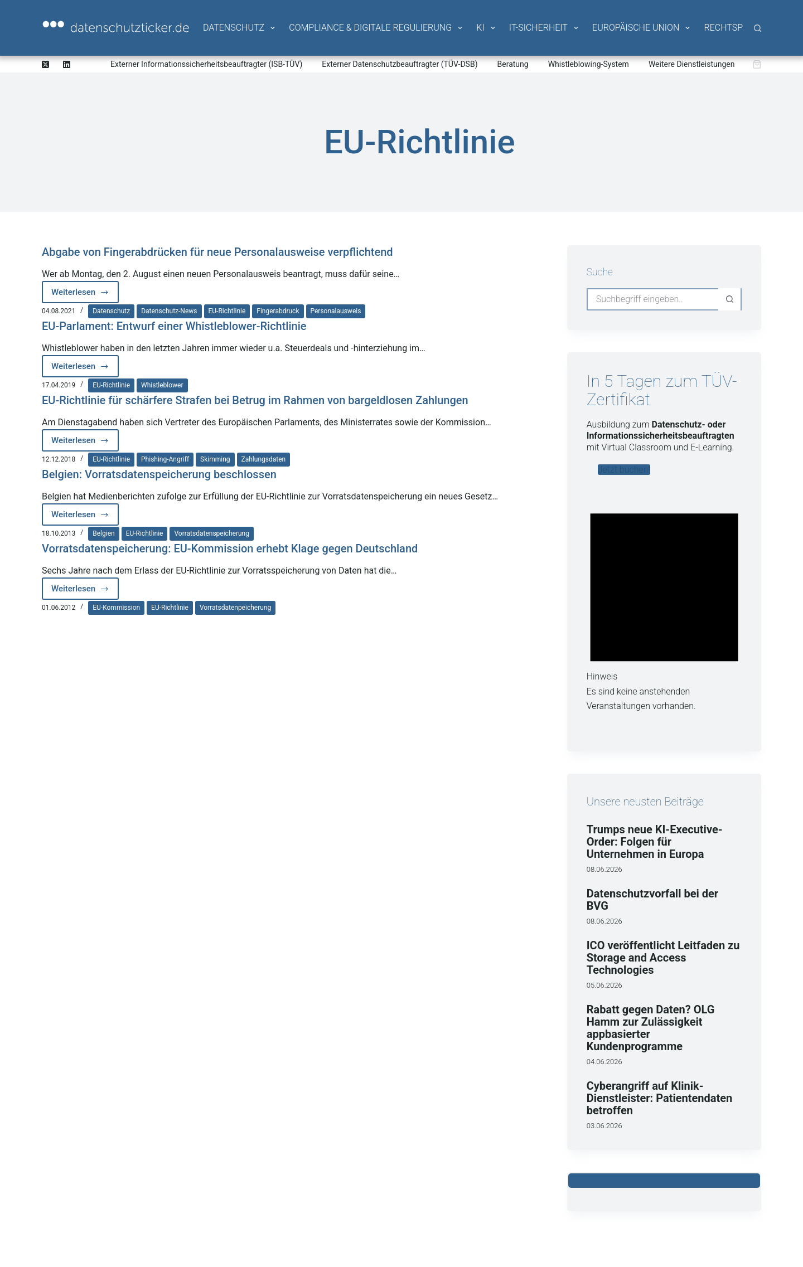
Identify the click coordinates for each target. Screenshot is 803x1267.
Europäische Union (641, 28)
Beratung (513, 64)
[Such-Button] (729, 299)
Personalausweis (336, 311)
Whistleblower (162, 385)
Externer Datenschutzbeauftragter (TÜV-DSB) (399, 64)
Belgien (103, 533)
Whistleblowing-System (588, 64)
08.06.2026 (604, 869)
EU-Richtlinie (227, 311)
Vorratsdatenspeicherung (211, 533)
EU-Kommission (116, 607)
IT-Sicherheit (544, 28)
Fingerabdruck (278, 311)
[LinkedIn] (66, 64)
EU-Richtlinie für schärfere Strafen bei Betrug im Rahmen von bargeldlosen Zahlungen (255, 400)
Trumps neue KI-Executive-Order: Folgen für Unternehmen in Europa (655, 842)
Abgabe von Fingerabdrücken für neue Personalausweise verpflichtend (217, 252)
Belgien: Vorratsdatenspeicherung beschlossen (159, 474)
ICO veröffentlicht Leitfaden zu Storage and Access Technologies (663, 958)
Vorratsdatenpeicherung (235, 607)
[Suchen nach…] (653, 299)
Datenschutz (240, 28)
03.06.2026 (604, 1126)
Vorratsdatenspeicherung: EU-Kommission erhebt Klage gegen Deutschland (230, 548)
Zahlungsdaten (263, 459)
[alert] (664, 604)
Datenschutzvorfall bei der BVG (652, 899)
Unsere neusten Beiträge (645, 801)
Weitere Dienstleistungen (692, 64)
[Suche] (757, 28)
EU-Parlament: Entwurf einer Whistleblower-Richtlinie (174, 326)
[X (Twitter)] (45, 64)
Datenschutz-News (169, 311)
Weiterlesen (85, 295)
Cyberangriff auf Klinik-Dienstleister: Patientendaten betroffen (660, 1098)
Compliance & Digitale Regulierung (376, 28)
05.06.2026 (604, 985)
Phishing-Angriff (165, 459)
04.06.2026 (604, 1061)
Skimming (215, 459)
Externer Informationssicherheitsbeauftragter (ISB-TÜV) (206, 64)
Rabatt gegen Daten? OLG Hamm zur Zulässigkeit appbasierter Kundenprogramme (651, 1028)
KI (486, 28)
